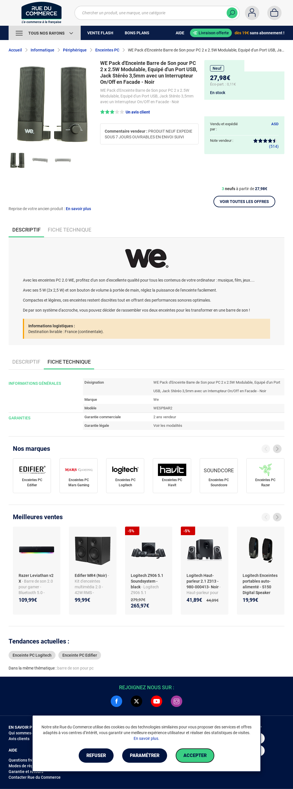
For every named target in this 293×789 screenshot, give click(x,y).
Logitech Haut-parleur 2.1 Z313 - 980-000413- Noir (203, 581)
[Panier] (274, 13)
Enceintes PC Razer (265, 482)
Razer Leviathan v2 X (36, 578)
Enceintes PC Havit (172, 482)
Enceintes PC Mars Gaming (78, 482)
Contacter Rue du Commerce (35, 777)
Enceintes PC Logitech (125, 482)
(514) (266, 144)
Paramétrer (144, 755)
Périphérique (75, 50)
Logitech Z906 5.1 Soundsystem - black (147, 581)
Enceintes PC (107, 50)
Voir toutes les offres (244, 201)
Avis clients (19, 738)
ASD (275, 124)
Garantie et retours (26, 771)
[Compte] (252, 13)
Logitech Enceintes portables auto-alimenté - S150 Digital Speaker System (260, 587)
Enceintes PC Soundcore (219, 482)
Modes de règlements (28, 766)
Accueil (15, 50)
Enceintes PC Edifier (32, 482)
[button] (125, 112)
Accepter (195, 755)
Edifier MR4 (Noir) (91, 575)
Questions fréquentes (28, 760)
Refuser (96, 755)
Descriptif (26, 362)
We (156, 399)
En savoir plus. (146, 738)
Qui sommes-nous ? (26, 733)
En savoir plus (78, 208)
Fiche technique (69, 230)
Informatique (42, 50)
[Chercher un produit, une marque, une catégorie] (157, 12)
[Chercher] (232, 12)
